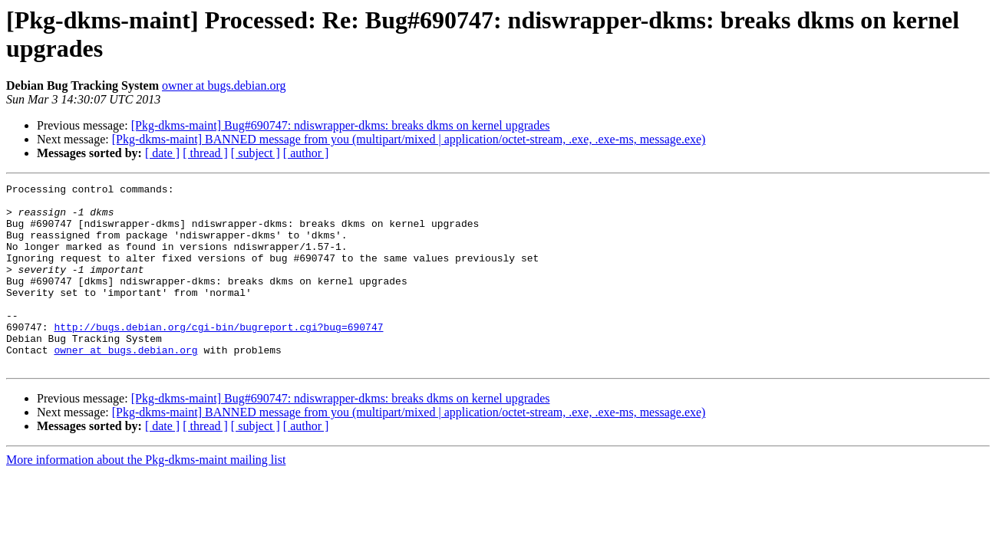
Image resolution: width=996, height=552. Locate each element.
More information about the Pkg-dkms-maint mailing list (145, 496)
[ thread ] (205, 152)
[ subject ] (255, 152)
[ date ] (162, 152)
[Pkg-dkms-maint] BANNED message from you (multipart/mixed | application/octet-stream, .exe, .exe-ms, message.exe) (409, 139)
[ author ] (306, 152)
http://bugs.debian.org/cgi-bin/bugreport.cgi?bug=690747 (218, 356)
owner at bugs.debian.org (223, 85)
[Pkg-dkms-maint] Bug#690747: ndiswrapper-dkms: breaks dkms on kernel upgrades (340, 125)
